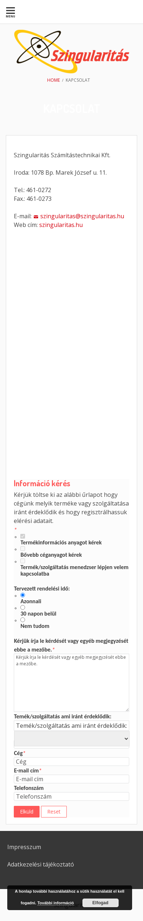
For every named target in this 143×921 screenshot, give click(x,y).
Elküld (26, 811)
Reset (54, 811)
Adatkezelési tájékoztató (40, 864)
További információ (55, 903)
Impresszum (24, 847)
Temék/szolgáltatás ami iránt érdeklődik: (62, 716)
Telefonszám (29, 787)
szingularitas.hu (61, 225)
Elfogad (101, 902)
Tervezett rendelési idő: (42, 588)
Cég (19, 753)
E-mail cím (27, 770)
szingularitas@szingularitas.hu (82, 216)
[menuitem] (10, 12)
